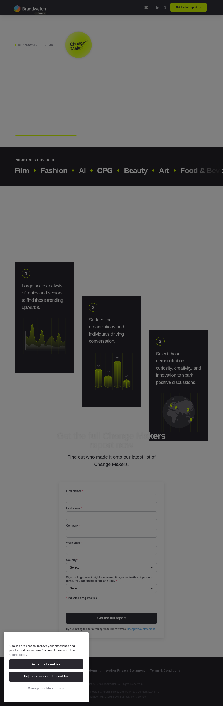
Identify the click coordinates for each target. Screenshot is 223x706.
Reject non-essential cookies (46, 676)
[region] (46, 667)
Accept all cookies (46, 664)
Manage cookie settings (46, 688)
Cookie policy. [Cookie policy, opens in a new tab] (18, 654)
